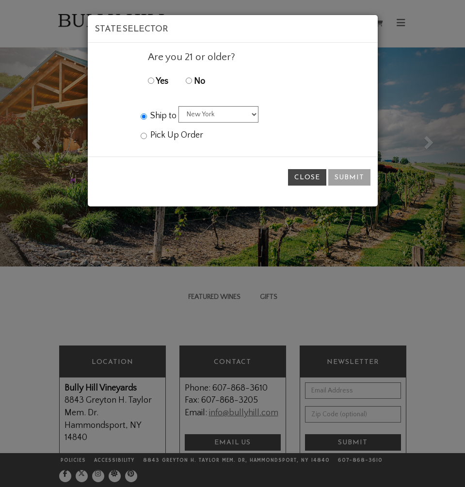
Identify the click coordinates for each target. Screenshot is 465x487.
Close (307, 177)
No (195, 81)
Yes (158, 81)
